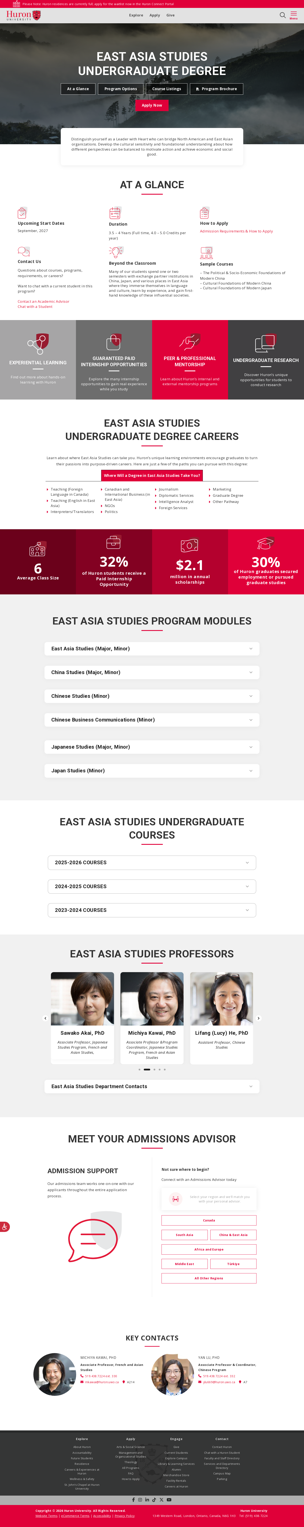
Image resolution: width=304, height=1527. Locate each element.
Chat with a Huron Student (222, 1453)
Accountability (82, 1453)
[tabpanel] (152, 500)
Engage (176, 1439)
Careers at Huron (176, 1486)
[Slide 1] (139, 1069)
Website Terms (47, 1516)
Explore (136, 15)
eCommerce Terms (75, 1516)
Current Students (176, 1453)
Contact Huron (222, 1447)
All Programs (130, 1468)
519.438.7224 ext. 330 (101, 1376)
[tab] (152, 475)
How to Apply (131, 1479)
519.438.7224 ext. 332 (219, 1376)
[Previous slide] (45, 1018)
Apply (155, 15)
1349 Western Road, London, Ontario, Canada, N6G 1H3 (195, 1516)
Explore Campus (176, 1458)
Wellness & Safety (82, 1479)
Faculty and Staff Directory (222, 1458)
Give (170, 15)
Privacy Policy (125, 1516)
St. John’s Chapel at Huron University (82, 1486)
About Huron (82, 1447)
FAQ (130, 1473)
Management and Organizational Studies (130, 1454)
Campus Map (222, 1473)
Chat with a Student (35, 306)
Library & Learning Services (176, 1464)
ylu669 (219, 1382)
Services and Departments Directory (222, 1466)
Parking (222, 1479)
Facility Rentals (176, 1481)
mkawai (102, 1382)
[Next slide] (258, 1018)
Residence (82, 1464)
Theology (131, 1462)
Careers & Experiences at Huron (82, 1471)
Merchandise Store (176, 1475)
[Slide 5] (164, 1069)
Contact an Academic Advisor (43, 301)
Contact (221, 1439)
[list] (152, 1018)
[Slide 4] (159, 1069)
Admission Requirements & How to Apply (236, 231)
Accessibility (102, 1516)
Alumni (176, 1469)
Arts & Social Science (131, 1447)
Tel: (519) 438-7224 (253, 1516)
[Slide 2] (147, 1069)
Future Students (82, 1458)
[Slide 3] (154, 1069)
